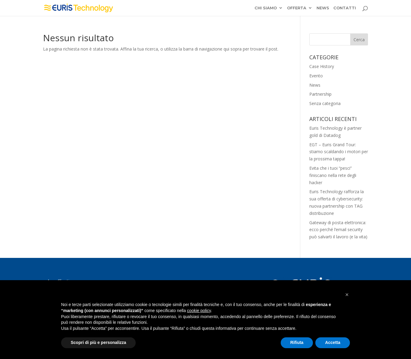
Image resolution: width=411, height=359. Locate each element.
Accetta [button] (332, 342)
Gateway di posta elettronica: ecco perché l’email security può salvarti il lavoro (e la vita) (338, 230)
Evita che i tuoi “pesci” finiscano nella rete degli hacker (332, 175)
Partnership (320, 94)
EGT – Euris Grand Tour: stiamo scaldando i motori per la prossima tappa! (338, 152)
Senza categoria (325, 103)
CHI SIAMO (266, 8)
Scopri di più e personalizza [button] (98, 342)
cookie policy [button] (199, 310)
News (314, 85)
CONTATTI (344, 8)
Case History (321, 66)
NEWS (323, 8)
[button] (347, 294)
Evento (316, 76)
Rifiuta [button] (297, 342)
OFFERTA (296, 8)
